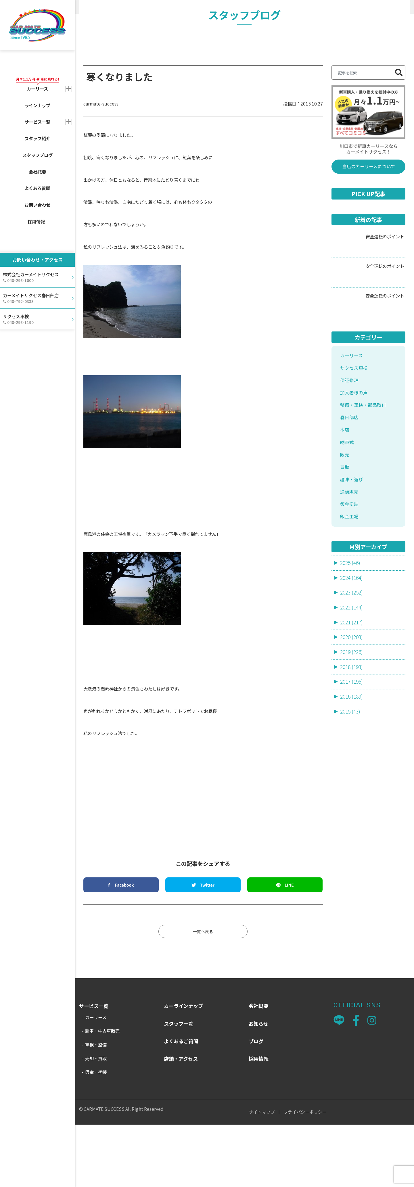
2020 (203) (352, 714)
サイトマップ (262, 1174)
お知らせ (258, 1085)
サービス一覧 (37, 121)
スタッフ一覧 (178, 1085)
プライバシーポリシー (305, 1174)
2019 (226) (352, 729)
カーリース (352, 418)
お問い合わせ (37, 205)
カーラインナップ (183, 1068)
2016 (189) (352, 775)
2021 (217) (352, 699)
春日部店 (350, 485)
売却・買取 (96, 1120)
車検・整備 (96, 1107)
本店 (345, 498)
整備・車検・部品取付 (364, 471)
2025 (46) (351, 638)
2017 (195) (352, 760)
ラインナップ (37, 105)
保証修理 (350, 445)
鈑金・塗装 (96, 1134)
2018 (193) (352, 744)
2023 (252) (352, 669)
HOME (85, 7)
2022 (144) (352, 684)
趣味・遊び (352, 551)
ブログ (256, 1103)
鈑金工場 (350, 591)
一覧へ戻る (203, 993)
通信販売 (350, 565)
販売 (145, 7)
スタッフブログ (37, 155)
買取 (345, 538)
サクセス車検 (354, 432)
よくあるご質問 (181, 1103)
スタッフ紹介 (37, 138)
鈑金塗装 (350, 578)
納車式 (347, 511)
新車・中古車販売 (102, 1093)
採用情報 (36, 221)
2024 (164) (352, 653)
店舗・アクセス (181, 1121)
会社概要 (37, 171)
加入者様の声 (354, 458)
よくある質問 (37, 188)
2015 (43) (351, 790)
